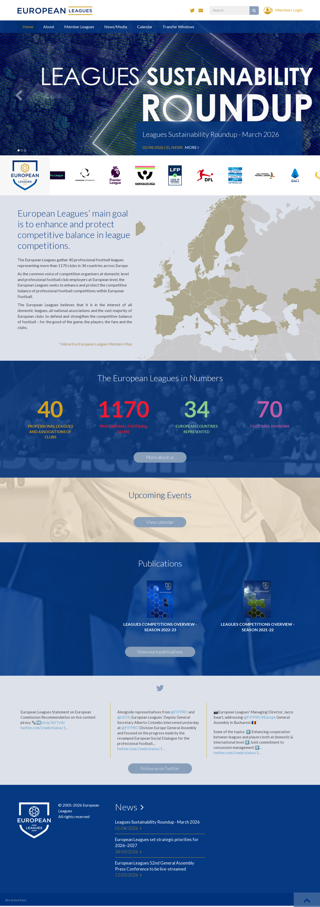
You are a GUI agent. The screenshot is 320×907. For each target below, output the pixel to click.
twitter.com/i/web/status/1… (44, 727)
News (126, 806)
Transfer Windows (178, 26)
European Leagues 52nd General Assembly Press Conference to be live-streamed (160, 869)
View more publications (160, 651)
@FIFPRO (179, 712)
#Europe (269, 717)
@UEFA (123, 717)
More (192, 147)
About (48, 26)
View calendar (160, 522)
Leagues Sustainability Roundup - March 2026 (210, 134)
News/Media (115, 26)
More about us (160, 457)
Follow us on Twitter (160, 768)
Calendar (144, 26)
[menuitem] (222, 322)
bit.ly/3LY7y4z (53, 722)
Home (27, 26)
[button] (296, 87)
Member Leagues (79, 26)
